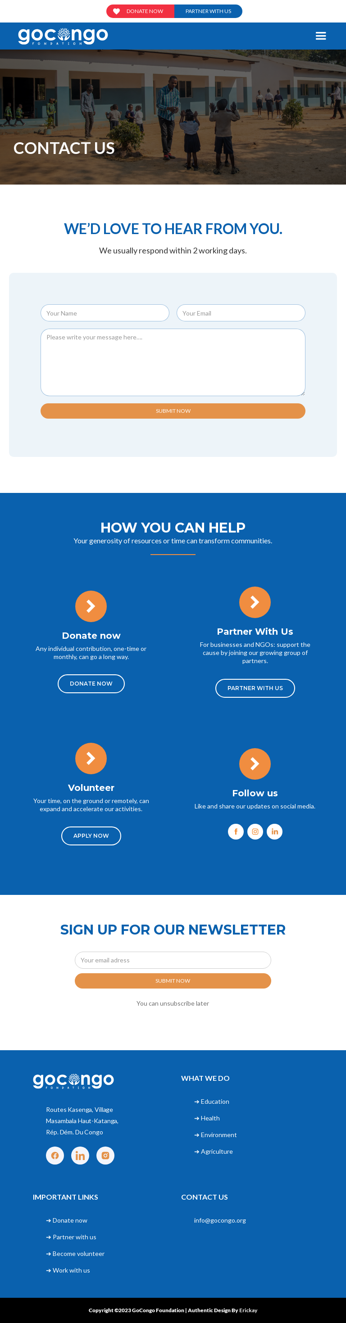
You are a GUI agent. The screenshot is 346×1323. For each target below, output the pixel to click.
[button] (321, 36)
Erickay (248, 1310)
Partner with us (208, 11)
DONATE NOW (91, 683)
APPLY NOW (91, 835)
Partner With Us (255, 688)
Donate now (145, 11)
